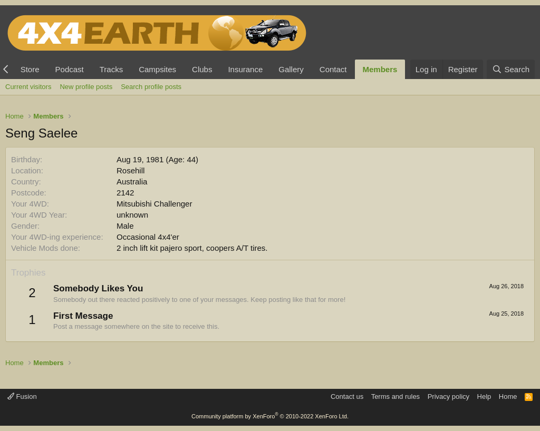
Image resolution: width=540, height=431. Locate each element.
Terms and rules (395, 396)
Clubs (202, 69)
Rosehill (130, 170)
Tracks (111, 69)
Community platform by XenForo (270, 416)
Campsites (157, 69)
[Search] (511, 69)
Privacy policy (448, 396)
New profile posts (86, 87)
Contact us (347, 396)
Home (508, 396)
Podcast (69, 69)
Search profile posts (151, 87)
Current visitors (28, 87)
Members (380, 69)
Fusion (22, 396)
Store (30, 69)
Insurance (245, 69)
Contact (333, 69)
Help (484, 396)
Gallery (291, 69)
